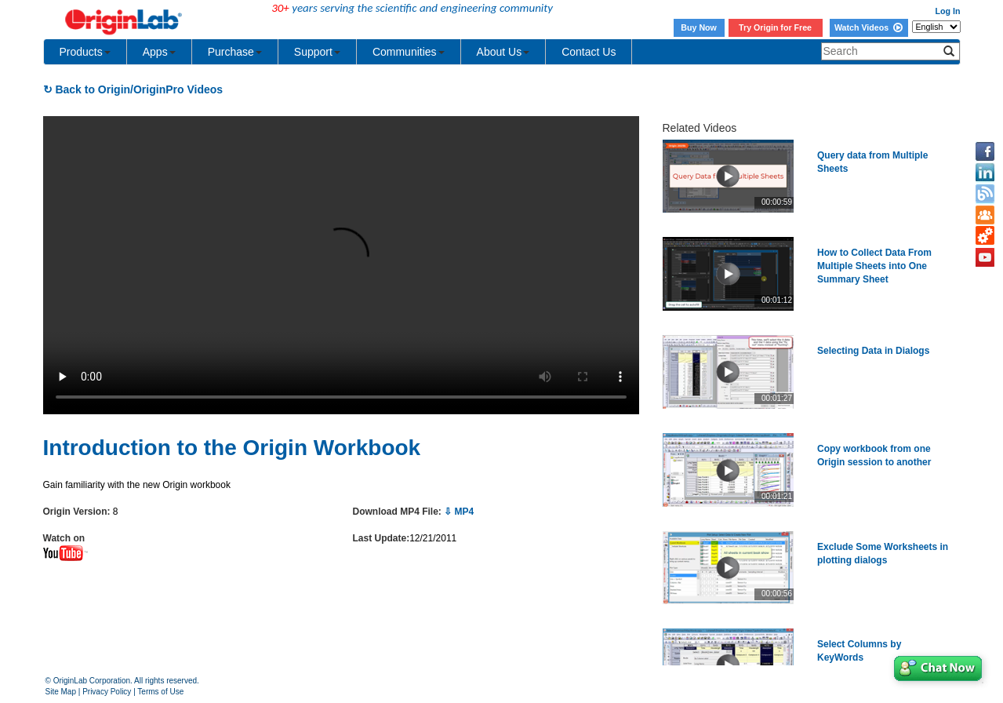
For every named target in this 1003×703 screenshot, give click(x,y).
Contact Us (588, 52)
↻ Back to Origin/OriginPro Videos (133, 89)
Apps (159, 52)
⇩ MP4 (459, 511)
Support (317, 52)
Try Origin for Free (775, 27)
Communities (408, 52)
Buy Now (699, 27)
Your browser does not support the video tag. (341, 265)
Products (85, 52)
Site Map (60, 691)
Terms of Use (160, 691)
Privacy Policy (106, 691)
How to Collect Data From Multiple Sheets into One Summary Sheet (874, 266)
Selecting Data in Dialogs (873, 350)
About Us (503, 52)
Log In (948, 11)
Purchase (235, 52)
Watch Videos (868, 27)
